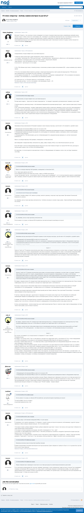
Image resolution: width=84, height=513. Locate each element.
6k (8, 403)
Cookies (51, 504)
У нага (15, 21)
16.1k (8, 174)
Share (67, 20)
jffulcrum (8, 366)
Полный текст (28, 41)
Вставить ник (17, 45)
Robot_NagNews (14, 19)
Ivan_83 (7, 163)
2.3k (8, 104)
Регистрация (79, 2)
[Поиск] (66, 7)
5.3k (8, 44)
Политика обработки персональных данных (72, 507)
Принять (79, 510)
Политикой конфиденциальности (44, 511)
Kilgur (8, 51)
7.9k (8, 378)
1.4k (8, 241)
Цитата (26, 45)
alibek (8, 211)
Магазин (4, 7)
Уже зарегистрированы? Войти (65, 2)
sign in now (32, 483)
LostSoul (7, 391)
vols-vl (8, 230)
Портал (10, 7)
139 (8, 62)
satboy (8, 92)
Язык (32, 504)
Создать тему (67, 26)
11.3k (8, 222)
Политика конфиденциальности (75, 505)
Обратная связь (44, 504)
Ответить (78, 26)
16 (8, 135)
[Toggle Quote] (16, 95)
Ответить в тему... (14, 489)
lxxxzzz (8, 123)
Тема (37, 504)
